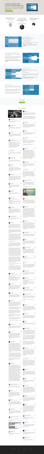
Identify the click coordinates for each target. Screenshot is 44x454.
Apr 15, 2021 (25, 441)
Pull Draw (26, 130)
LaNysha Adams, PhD (27, 437)
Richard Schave (12, 119)
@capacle (12, 417)
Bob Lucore (26, 239)
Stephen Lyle (12, 300)
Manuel (26, 378)
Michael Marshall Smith (13, 125)
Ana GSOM (12, 390)
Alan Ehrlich (26, 256)
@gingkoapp (13, 127)
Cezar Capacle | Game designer (14, 416)
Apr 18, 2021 (11, 435)
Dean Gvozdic (12, 174)
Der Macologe (26, 169)
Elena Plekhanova (13, 139)
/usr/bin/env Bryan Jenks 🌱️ (28, 180)
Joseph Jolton (26, 358)
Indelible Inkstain (13, 283)
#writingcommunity (26, 418)
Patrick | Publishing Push (28, 415)
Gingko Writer (7, 0)
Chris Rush (26, 304)
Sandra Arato (26, 148)
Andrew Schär (12, 190)
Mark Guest (12, 399)
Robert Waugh (12, 408)
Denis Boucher (26, 206)
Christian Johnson (27, 287)
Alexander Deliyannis (13, 216)
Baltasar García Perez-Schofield (15, 384)
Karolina (26, 430)
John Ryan (26, 404)
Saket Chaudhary (13, 157)
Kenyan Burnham (27, 328)
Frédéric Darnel (27, 232)
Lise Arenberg (12, 222)
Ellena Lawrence (27, 313)
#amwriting (29, 433)
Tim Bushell (12, 164)
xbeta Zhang (26, 277)
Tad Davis (26, 220)
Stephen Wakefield (13, 341)
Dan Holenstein (12, 431)
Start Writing (22, 102)
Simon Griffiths (27, 161)
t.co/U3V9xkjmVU (26, 187)
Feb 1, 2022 (24, 128)
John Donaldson (27, 270)
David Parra (26, 395)
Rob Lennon (12, 331)
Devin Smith (26, 347)
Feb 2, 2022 (10, 270)
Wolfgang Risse (13, 150)
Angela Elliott (26, 422)
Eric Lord (26, 262)
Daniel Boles (26, 122)
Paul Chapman (26, 198)
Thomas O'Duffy (27, 385)
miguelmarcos (26, 369)
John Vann (12, 292)
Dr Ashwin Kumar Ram (27, 247)
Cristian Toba (12, 197)
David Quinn (12, 183)
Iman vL (26, 321)
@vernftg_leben (26, 139)
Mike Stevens (12, 363)
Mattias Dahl (12, 132)
